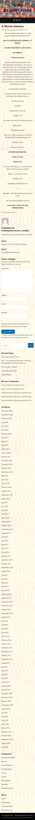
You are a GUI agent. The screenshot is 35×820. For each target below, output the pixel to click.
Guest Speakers (6, 765)
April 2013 (4, 587)
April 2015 (4, 514)
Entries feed (5, 802)
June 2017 (4, 438)
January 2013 (6, 598)
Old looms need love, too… (10, 357)
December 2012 (6, 602)
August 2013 (5, 571)
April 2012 (4, 632)
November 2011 (7, 652)
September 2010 (7, 705)
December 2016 (6, 461)
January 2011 (6, 690)
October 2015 (6, 491)
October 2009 (6, 736)
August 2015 (5, 499)
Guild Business (6, 769)
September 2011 (7, 659)
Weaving (4, 784)
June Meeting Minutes (9, 371)
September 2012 (7, 613)
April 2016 (4, 480)
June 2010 (4, 717)
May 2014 (4, 545)
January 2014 (6, 556)
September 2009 (7, 739)
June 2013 (4, 579)
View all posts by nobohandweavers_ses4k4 (16, 235)
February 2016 (6, 487)
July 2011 (4, 667)
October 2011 (6, 655)
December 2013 (6, 560)
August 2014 (5, 533)
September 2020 (7, 415)
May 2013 (4, 583)
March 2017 (5, 449)
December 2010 (6, 694)
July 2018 (4, 422)
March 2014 (5, 552)
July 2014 (4, 537)
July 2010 (4, 713)
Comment (5, 269)
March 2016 (5, 483)
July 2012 (4, 621)
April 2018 (4, 430)
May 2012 (4, 629)
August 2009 (5, 743)
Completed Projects (8, 758)
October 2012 (6, 610)
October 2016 (6, 468)
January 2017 (6, 457)
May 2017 (4, 441)
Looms (3, 777)
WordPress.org (6, 810)
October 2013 (6, 564)
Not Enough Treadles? (9, 367)
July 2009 (4, 747)
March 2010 (5, 728)
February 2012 (6, 640)
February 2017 (6, 453)
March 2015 (5, 518)
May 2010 (4, 720)
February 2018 (6, 434)
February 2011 (6, 686)
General (4, 761)
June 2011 (4, 671)
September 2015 (7, 495)
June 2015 (4, 506)
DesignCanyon (16, 817)
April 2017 (4, 445)
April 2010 (4, 724)
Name (4, 295)
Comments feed (6, 806)
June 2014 (4, 541)
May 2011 (4, 674)
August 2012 (5, 617)
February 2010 (6, 732)
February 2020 (6, 418)
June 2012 (4, 625)
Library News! (6, 375)
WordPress (30, 817)
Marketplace (5, 781)
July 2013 (4, 575)
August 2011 (5, 663)
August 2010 (5, 709)
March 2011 (5, 682)
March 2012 (5, 636)
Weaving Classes (11, 212)
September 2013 (7, 567)
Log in (3, 799)
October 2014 (6, 525)
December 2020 (6, 411)
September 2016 (7, 472)
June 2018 (4, 426)
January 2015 (6, 522)
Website (4, 313)
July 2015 (4, 502)
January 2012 (6, 644)
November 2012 (7, 606)
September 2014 (7, 529)
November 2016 (7, 464)
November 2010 (7, 697)
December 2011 (6, 648)
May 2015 (4, 510)
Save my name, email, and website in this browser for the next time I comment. (15, 325)
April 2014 (4, 548)
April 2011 (4, 678)
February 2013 (6, 594)
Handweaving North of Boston (23, 815)
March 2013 (5, 590)
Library (3, 773)
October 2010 (6, 701)
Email (3, 304)
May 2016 (4, 476)
